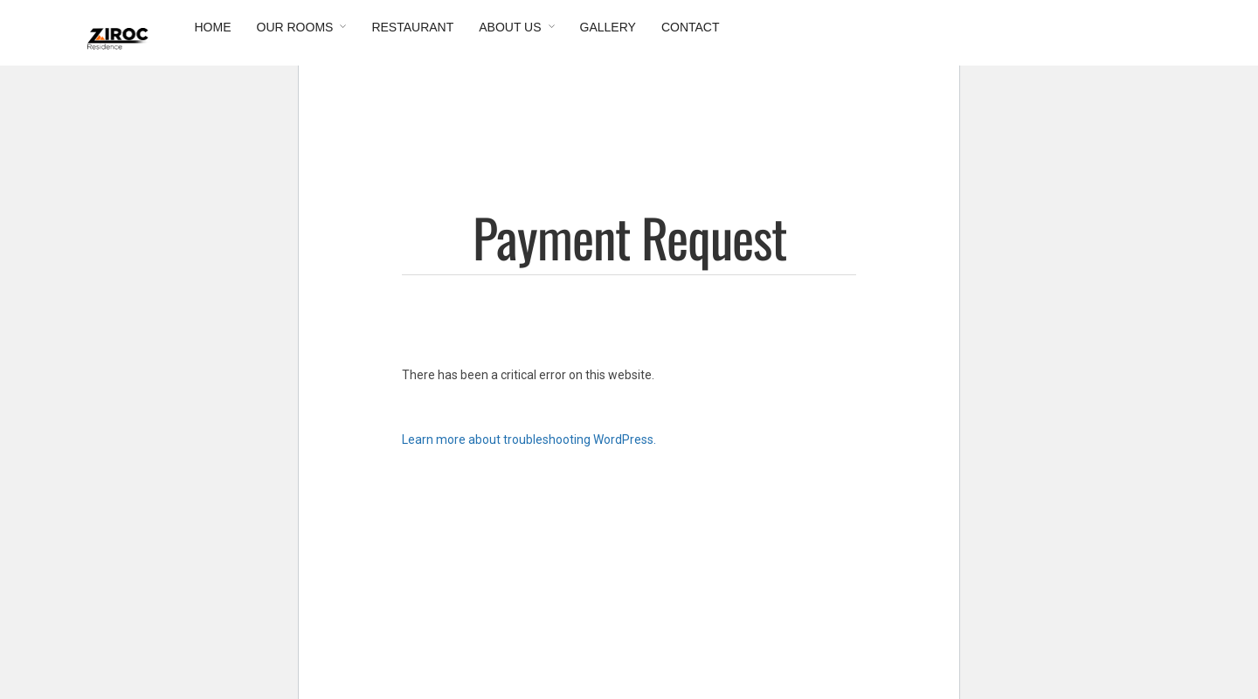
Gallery (608, 27)
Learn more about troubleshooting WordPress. (529, 439)
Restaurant (412, 27)
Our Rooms (295, 27)
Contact (690, 27)
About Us (510, 27)
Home (213, 27)
